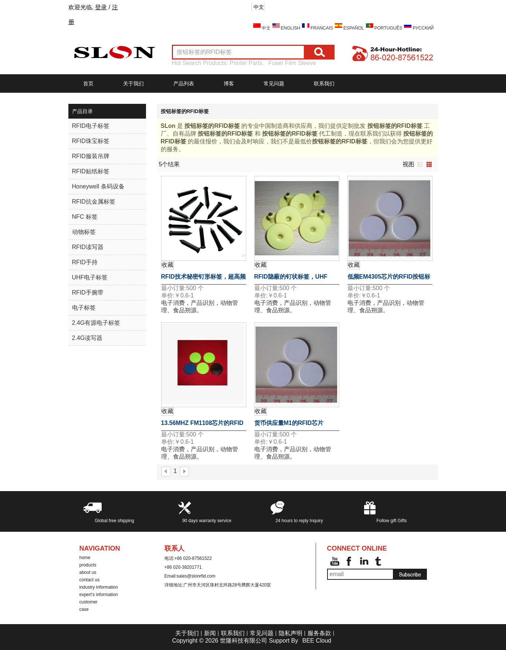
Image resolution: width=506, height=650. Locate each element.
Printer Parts (246, 63)
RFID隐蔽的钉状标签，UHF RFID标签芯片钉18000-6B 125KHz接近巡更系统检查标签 (294, 279)
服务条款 (319, 633)
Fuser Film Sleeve (292, 63)
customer (88, 602)
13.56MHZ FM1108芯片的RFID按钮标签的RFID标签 (202, 425)
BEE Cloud (316, 640)
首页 (88, 83)
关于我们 (133, 83)
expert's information (98, 594)
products (87, 565)
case (84, 609)
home (85, 557)
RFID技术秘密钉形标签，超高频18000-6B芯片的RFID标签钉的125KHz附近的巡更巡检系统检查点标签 (203, 279)
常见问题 (274, 83)
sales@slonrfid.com (196, 576)
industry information (98, 587)
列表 (420, 164)
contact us (89, 579)
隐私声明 (290, 633)
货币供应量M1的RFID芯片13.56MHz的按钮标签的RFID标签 (295, 425)
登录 (101, 7)
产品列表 (183, 83)
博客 (229, 83)
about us (87, 572)
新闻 (210, 633)
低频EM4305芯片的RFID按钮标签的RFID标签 (389, 279)
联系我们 (324, 83)
